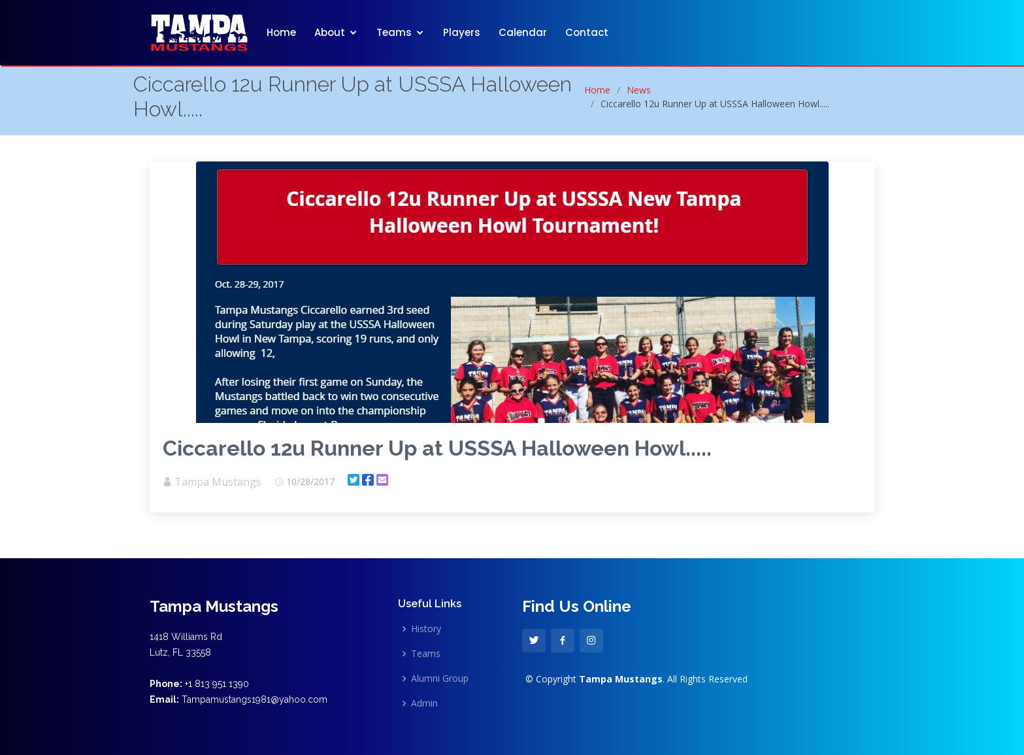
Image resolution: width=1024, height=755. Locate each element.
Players (461, 32)
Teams (394, 32)
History (426, 628)
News (639, 90)
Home (281, 32)
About (329, 32)
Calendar (523, 32)
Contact (586, 32)
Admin (424, 703)
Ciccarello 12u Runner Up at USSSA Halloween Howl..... (437, 448)
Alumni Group (440, 678)
